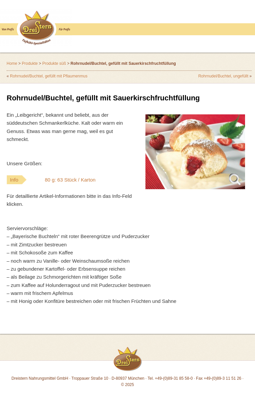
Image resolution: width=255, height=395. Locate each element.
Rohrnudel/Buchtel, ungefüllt (223, 76)
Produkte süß (54, 63)
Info (66, 180)
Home (12, 63)
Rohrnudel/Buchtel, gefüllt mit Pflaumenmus (48, 76)
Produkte (30, 63)
